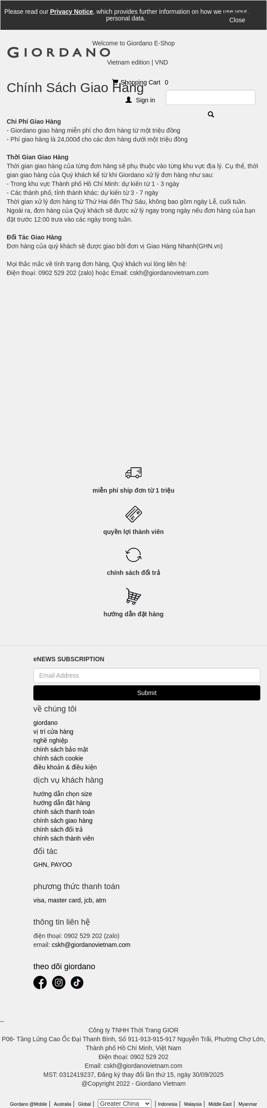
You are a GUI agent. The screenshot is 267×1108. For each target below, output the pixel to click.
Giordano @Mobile (28, 1104)
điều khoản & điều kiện (65, 767)
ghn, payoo (52, 864)
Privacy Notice (71, 11)
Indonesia (167, 1104)
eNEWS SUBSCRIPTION (68, 659)
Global (84, 1104)
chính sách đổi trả (58, 829)
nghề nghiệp (50, 740)
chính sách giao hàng (63, 820)
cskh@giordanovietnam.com (91, 944)
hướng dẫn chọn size (62, 793)
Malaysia (193, 1104)
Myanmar (248, 1104)
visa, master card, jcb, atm (69, 900)
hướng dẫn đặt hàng (61, 802)
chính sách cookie (58, 758)
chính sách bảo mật (60, 749)
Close (237, 20)
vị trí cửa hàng (53, 731)
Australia (62, 1104)
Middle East (219, 1104)
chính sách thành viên (63, 838)
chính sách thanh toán (64, 811)
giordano (45, 722)
